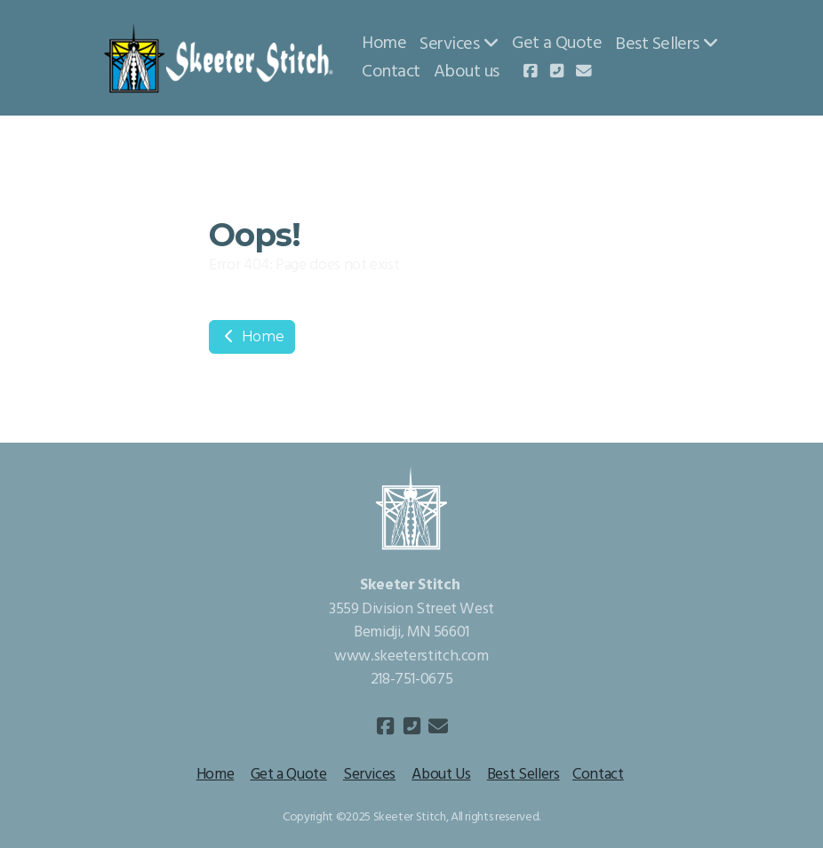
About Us (441, 775)
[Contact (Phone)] (557, 73)
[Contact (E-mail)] (584, 73)
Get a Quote (289, 775)
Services (369, 775)
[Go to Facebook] (530, 73)
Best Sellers (523, 775)
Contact (598, 775)
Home (252, 336)
